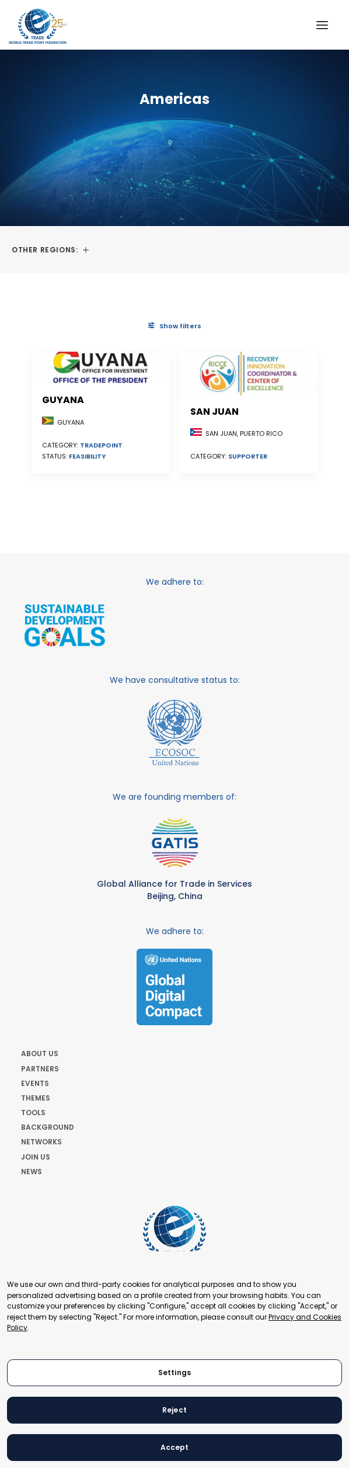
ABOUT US (39, 1054)
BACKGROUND (47, 1127)
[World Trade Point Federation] (38, 26)
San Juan (214, 411)
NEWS (31, 1172)
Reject (174, 1410)
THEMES (35, 1098)
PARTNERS (40, 1069)
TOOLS (33, 1113)
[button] (322, 25)
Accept (174, 1447)
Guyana (63, 400)
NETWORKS (41, 1142)
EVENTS (35, 1083)
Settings (174, 1372)
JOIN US (35, 1157)
